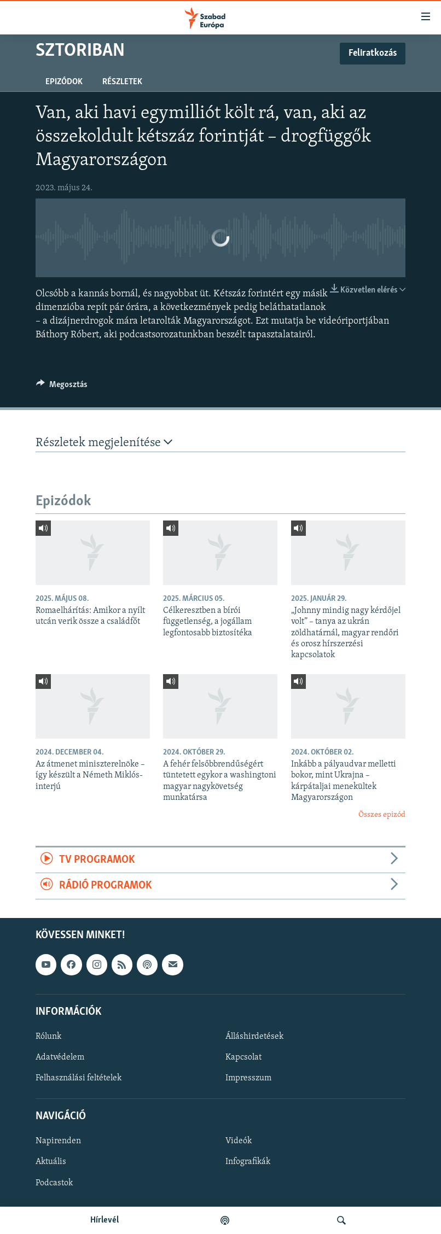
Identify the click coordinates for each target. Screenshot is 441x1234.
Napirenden (58, 1141)
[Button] (62, 387)
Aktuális (51, 1161)
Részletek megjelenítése (104, 442)
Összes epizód (381, 815)
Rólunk (48, 1036)
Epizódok (64, 82)
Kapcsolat (243, 1057)
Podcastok (54, 1182)
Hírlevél (104, 1220)
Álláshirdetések (254, 1036)
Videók (238, 1141)
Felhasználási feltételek (78, 1078)
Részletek (122, 82)
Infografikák (247, 1161)
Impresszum (248, 1078)
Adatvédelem (60, 1057)
